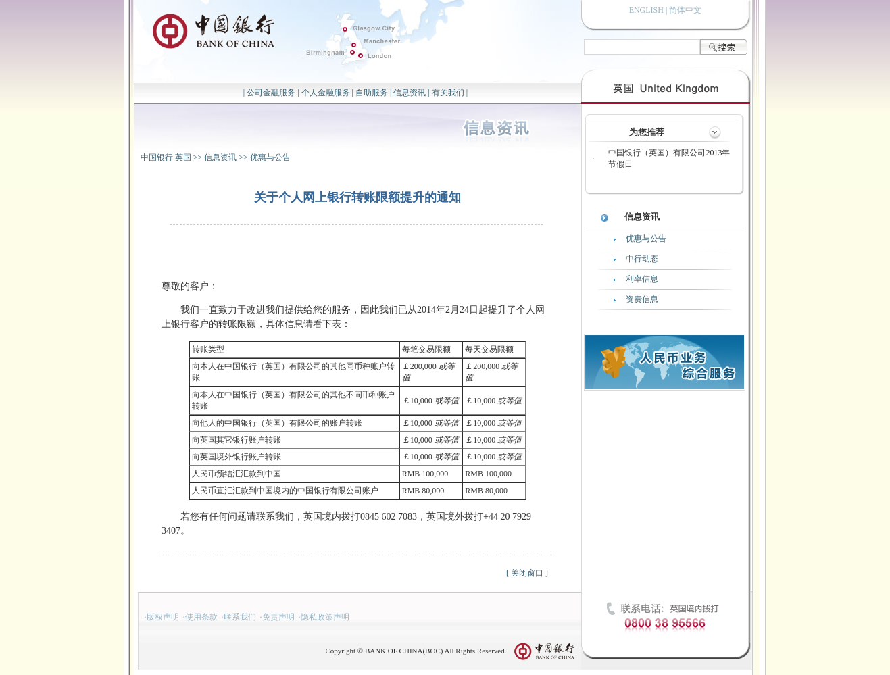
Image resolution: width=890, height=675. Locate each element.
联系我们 (240, 617)
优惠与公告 (270, 157)
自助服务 (371, 92)
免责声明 (278, 617)
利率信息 (642, 279)
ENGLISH (646, 10)
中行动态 (642, 259)
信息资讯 (409, 92)
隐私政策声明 (325, 617)
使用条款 (201, 617)
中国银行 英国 (166, 157)
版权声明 (163, 617)
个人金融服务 (325, 92)
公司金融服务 (271, 92)
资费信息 (642, 299)
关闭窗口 (527, 573)
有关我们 (448, 92)
